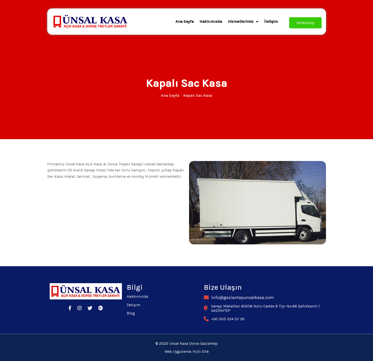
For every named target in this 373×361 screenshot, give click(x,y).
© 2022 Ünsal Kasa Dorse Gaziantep (186, 343)
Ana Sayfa (170, 95)
